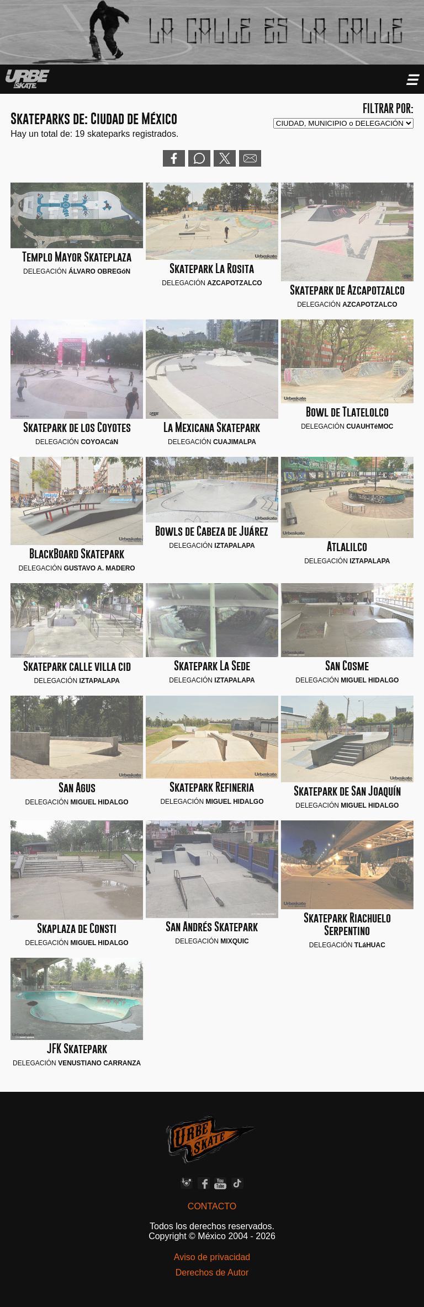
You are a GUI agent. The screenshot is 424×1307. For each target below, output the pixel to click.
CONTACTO (212, 1206)
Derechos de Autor (212, 1272)
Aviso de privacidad (212, 1257)
